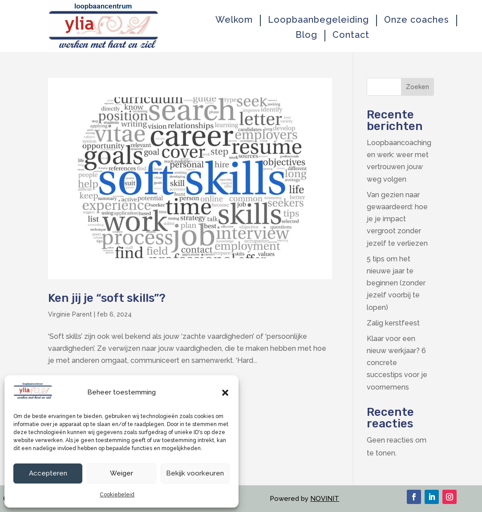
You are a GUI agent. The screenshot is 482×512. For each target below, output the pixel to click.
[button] (225, 392)
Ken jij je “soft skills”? (107, 298)
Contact (350, 35)
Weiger (121, 473)
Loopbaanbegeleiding (318, 20)
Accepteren (48, 473)
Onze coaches (416, 20)
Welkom (234, 20)
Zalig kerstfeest (393, 323)
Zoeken (417, 86)
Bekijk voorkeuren (195, 473)
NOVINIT (324, 499)
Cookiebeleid (117, 495)
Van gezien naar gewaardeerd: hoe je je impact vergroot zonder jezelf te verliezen (397, 219)
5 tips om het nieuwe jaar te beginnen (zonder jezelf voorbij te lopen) (396, 283)
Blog (306, 35)
